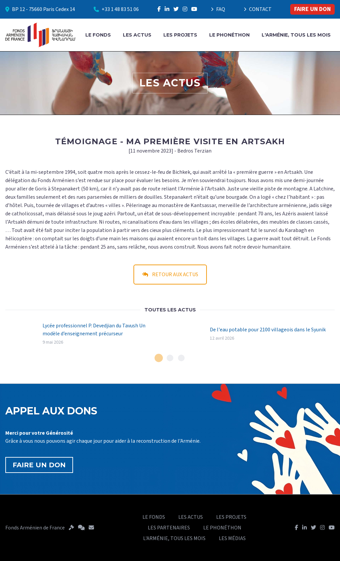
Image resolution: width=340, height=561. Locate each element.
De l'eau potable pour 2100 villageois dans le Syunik (268, 329)
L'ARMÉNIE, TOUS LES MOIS (296, 35)
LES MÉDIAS (232, 538)
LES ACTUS (137, 35)
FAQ (218, 9)
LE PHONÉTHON (229, 35)
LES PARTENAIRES (169, 527)
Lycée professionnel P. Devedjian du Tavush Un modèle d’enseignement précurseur (93, 329)
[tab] (159, 358)
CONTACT (258, 9)
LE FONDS (98, 35)
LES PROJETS (180, 35)
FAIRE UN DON (312, 9)
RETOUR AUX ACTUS (170, 274)
